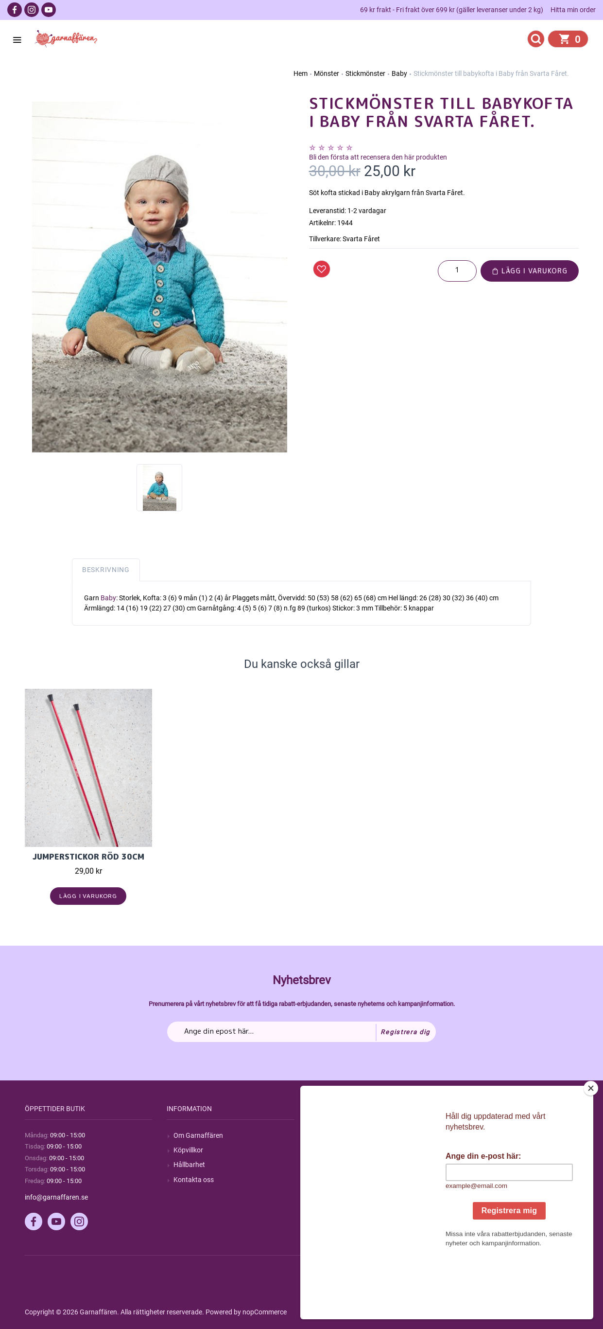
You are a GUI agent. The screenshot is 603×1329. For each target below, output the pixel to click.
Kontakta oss (193, 1180)
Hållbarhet (189, 1164)
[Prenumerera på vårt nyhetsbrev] (301, 1031)
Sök (321, 1135)
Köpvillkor (188, 1150)
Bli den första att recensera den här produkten (378, 157)
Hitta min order (573, 10)
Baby (108, 598)
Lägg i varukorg (530, 270)
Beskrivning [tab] (106, 570)
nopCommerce (264, 1312)
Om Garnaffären (198, 1135)
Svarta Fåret (361, 239)
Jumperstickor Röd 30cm (88, 856)
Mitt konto (473, 1135)
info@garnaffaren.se (56, 1197)
